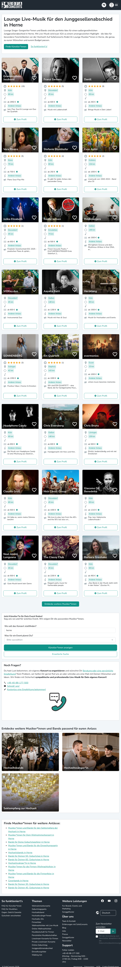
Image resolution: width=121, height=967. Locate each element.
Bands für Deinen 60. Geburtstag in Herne (28, 859)
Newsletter (66, 940)
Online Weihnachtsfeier (41, 928)
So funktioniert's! (39, 46)
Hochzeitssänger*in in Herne (22, 863)
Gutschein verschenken (11, 915)
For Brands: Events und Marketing (72, 907)
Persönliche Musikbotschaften (44, 935)
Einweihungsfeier (39, 951)
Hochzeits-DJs (38, 919)
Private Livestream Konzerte (43, 942)
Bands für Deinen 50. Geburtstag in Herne (28, 856)
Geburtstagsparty (39, 909)
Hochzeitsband (38, 912)
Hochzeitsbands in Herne (20, 852)
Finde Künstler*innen (16, 46)
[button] (113, 5)
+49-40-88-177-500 (17, 682)
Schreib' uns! (13, 686)
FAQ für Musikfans (9, 909)
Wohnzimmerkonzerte (41, 906)
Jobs (64, 931)
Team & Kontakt (69, 921)
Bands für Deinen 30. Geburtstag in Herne (28, 884)
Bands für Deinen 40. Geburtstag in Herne (28, 887)
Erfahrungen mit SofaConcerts (75, 924)
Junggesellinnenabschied (42, 948)
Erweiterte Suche (60, 654)
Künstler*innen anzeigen (60, 647)
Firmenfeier (36, 922)
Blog (64, 927)
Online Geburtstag (39, 945)
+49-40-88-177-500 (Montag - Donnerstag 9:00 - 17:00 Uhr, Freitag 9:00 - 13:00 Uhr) (75, 957)
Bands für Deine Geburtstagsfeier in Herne (29, 842)
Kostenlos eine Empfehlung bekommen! (26, 689)
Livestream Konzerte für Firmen (45, 938)
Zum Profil (22, 119)
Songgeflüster (68, 912)
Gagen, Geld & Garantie (11, 912)
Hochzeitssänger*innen (41, 915)
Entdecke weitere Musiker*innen (60, 604)
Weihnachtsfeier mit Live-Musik (45, 925)
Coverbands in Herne (18, 880)
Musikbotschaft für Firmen (43, 932)
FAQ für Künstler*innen (11, 906)
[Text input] (103, 931)
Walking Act (37, 955)
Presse (65, 934)
